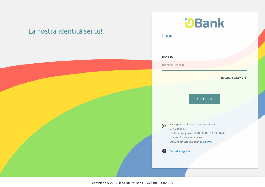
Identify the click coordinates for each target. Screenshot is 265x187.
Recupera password (233, 77)
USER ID (167, 57)
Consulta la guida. (180, 151)
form (208, 141)
